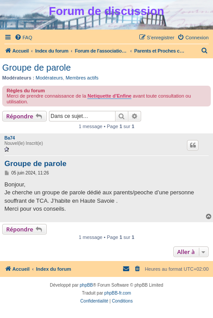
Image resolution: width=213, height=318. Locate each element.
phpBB (86, 285)
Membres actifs (82, 77)
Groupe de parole (36, 67)
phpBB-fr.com (118, 293)
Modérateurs (49, 77)
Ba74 (9, 138)
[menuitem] (23, 37)
